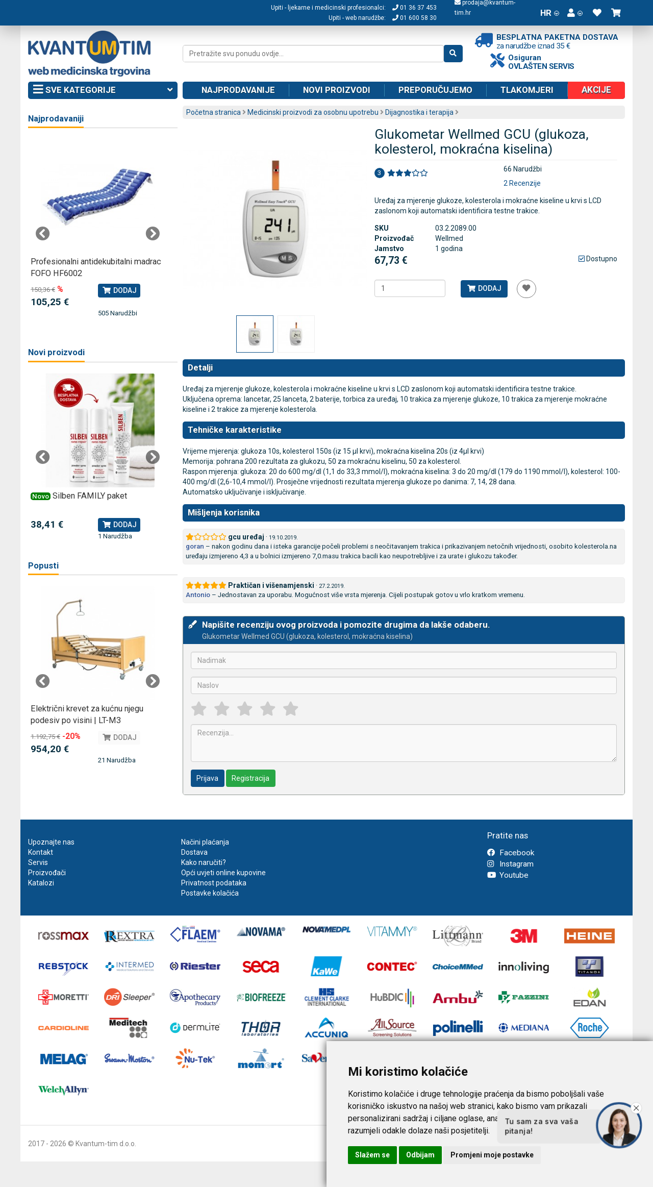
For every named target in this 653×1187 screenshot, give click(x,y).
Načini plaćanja (205, 842)
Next (152, 234)
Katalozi (41, 883)
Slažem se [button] (372, 1155)
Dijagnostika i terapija (419, 112)
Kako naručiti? (203, 862)
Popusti (43, 566)
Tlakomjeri (527, 90)
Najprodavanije (238, 90)
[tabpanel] (97, 229)
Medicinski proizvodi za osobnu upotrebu (313, 112)
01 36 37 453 (414, 7)
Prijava (207, 778)
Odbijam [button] (420, 1155)
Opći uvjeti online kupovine (223, 873)
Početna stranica (213, 112)
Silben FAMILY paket (90, 496)
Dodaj (483, 288)
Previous (43, 234)
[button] (575, 13)
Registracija (250, 778)
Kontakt (40, 852)
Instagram (510, 864)
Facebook (510, 852)
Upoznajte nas (51, 842)
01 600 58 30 (414, 17)
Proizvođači (47, 873)
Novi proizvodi (336, 90)
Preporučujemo (435, 90)
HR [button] (549, 13)
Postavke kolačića (210, 893)
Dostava (194, 852)
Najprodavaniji (56, 118)
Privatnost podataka (213, 883)
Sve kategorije (102, 90)
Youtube (508, 875)
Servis (38, 862)
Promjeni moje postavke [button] (492, 1155)
